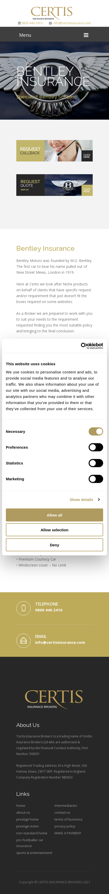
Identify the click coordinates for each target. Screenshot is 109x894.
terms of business (68, 819)
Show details (81, 499)
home (20, 805)
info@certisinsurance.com (70, 23)
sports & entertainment (34, 852)
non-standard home (31, 833)
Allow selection (54, 530)
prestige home (27, 819)
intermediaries (65, 805)
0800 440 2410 (30, 23)
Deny (54, 545)
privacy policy (64, 826)
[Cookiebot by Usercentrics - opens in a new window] (81, 346)
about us (23, 812)
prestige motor (27, 826)
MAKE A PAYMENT (67, 833)
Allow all (54, 515)
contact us (62, 812)
